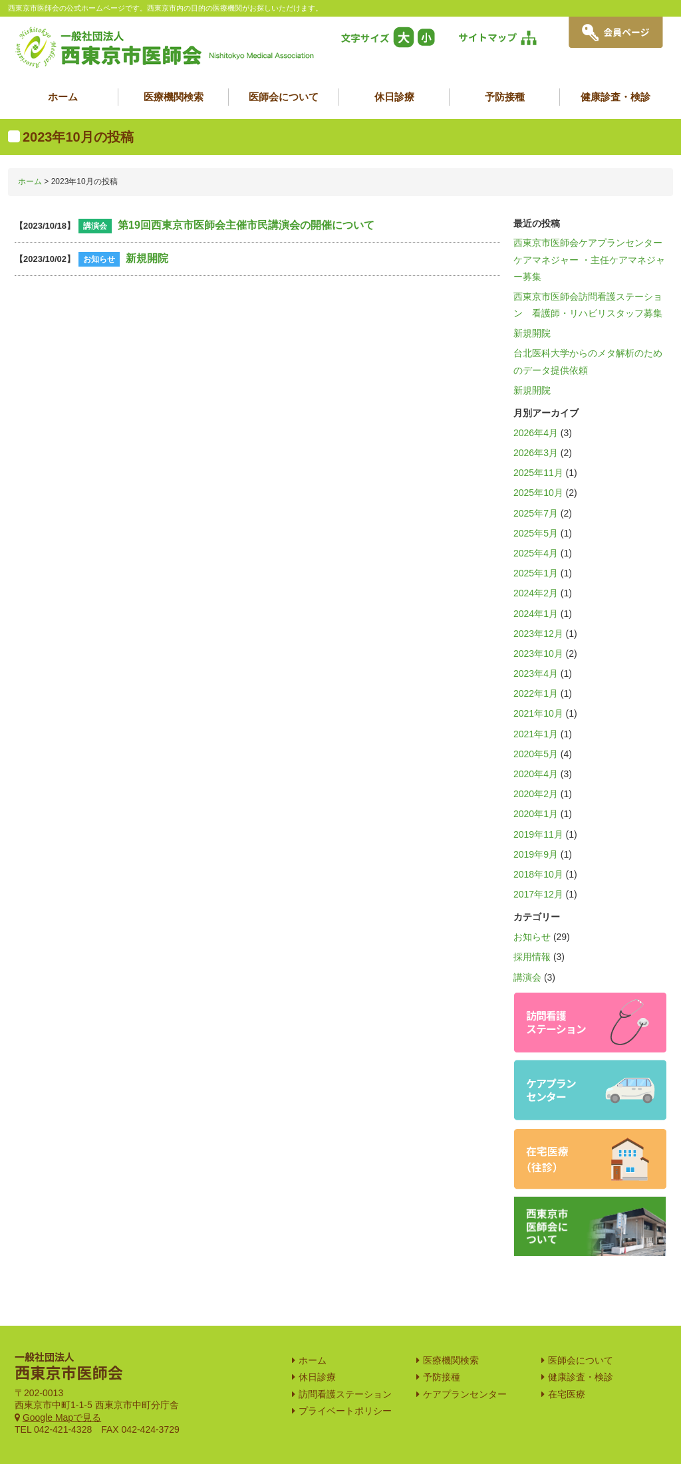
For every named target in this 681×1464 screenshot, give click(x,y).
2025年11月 (538, 472)
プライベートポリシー (345, 1374)
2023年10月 (538, 653)
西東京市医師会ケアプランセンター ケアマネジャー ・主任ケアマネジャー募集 (592, 259)
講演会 (527, 977)
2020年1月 (535, 813)
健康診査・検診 (615, 96)
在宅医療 (566, 1357)
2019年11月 (538, 834)
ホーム (63, 96)
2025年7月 (535, 513)
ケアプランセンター (465, 1357)
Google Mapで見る (62, 1381)
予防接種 (505, 96)
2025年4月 (535, 553)
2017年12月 (538, 894)
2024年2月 (535, 593)
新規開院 (147, 258)
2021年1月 (535, 734)
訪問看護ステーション (345, 1357)
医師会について (284, 96)
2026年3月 (535, 452)
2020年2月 (535, 794)
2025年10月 (538, 492)
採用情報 (532, 956)
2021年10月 (538, 713)
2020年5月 (535, 754)
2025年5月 (535, 533)
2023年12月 (538, 633)
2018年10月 (538, 874)
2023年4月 (535, 673)
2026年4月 (535, 432)
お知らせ (532, 936)
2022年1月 (535, 693)
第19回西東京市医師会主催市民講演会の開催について (246, 225)
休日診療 (394, 96)
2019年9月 (535, 854)
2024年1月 (535, 613)
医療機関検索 (174, 96)
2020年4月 (535, 774)
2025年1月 (535, 573)
